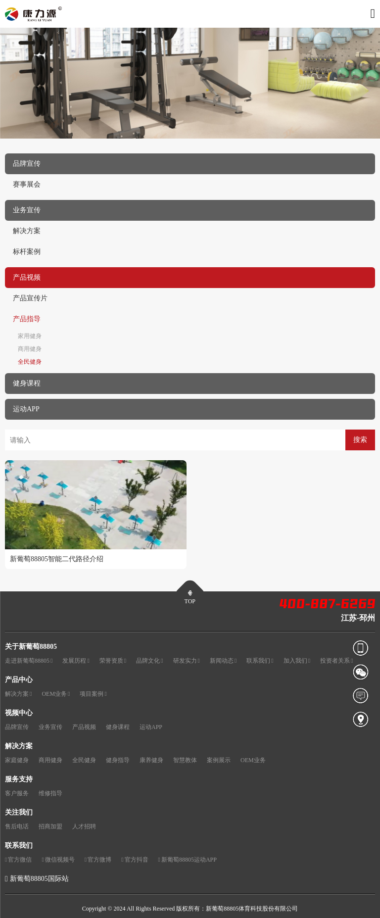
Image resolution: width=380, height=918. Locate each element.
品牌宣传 (17, 727)
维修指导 (50, 793)
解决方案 (27, 231)
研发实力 (186, 661)
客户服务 (17, 793)
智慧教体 (185, 760)
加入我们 (297, 661)
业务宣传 (50, 727)
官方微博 (98, 860)
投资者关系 (336, 661)
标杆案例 (27, 251)
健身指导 (118, 760)
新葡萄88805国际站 (39, 878)
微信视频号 (58, 860)
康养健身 (151, 760)
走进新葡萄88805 (28, 661)
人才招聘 (84, 826)
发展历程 (75, 661)
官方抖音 (134, 860)
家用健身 (30, 336)
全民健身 (30, 361)
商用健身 (30, 348)
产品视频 (84, 727)
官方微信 (18, 860)
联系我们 (259, 661)
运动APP (151, 727)
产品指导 (27, 319)
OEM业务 (56, 694)
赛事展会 (27, 184)
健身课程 (118, 727)
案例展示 (219, 760)
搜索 (360, 439)
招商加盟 (50, 826)
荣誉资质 (112, 661)
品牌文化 (149, 661)
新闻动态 (223, 661)
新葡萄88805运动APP (187, 860)
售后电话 (17, 826)
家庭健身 (17, 760)
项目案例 (93, 694)
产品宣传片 (30, 298)
